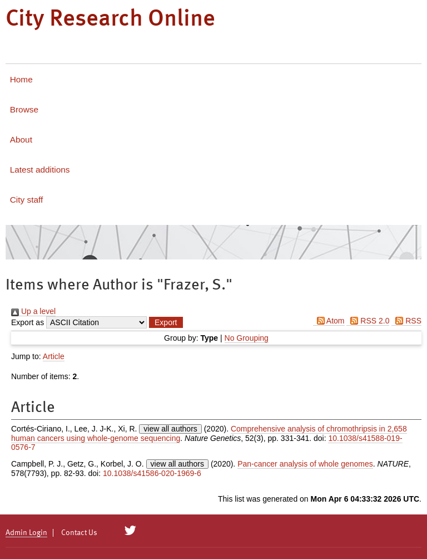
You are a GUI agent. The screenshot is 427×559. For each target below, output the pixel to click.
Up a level (33, 311)
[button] (165, 322)
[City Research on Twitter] (130, 530)
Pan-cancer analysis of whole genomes (305, 463)
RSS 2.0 (367, 320)
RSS (406, 320)
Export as (27, 322)
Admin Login (26, 533)
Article (53, 356)
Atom (329, 320)
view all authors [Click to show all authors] (170, 428)
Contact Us (79, 533)
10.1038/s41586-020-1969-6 (152, 473)
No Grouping (247, 338)
